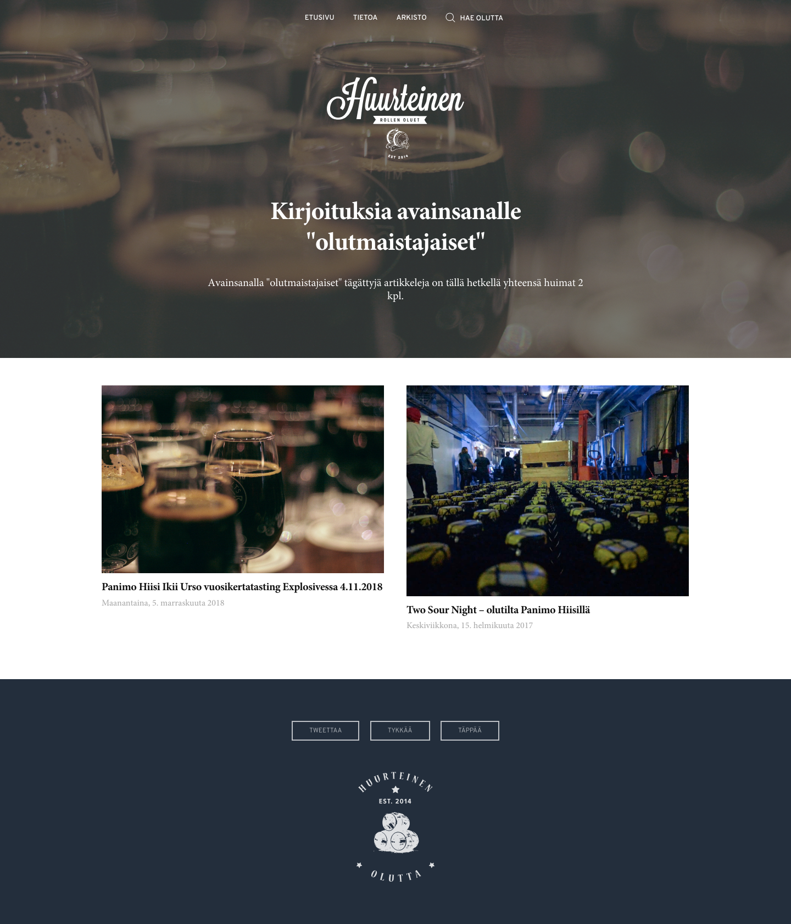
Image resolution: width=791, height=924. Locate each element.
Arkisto (412, 18)
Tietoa (365, 18)
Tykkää (400, 730)
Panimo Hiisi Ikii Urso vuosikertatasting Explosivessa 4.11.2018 (242, 587)
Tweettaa (325, 730)
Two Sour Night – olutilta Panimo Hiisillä (498, 611)
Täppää (470, 730)
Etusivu (320, 18)
